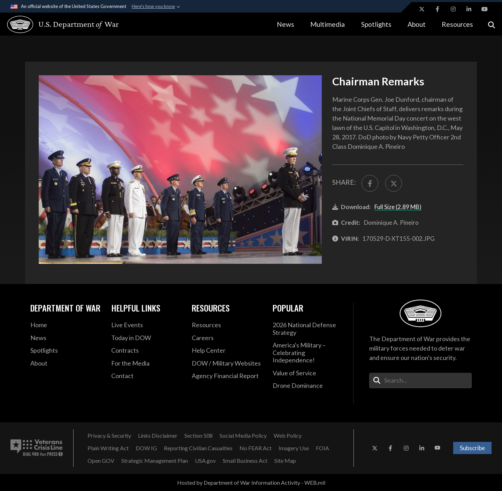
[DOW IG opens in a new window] (146, 448)
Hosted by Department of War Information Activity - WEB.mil (251, 482)
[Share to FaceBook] (370, 183)
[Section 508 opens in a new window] (198, 435)
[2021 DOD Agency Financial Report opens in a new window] (227, 376)
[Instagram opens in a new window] (453, 9)
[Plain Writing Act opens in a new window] (108, 448)
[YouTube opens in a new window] (484, 9)
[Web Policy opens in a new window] (287, 435)
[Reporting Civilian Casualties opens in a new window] (198, 448)
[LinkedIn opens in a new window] (469, 9)
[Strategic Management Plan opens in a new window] (154, 460)
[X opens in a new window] (422, 9)
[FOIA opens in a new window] (322, 448)
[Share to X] (393, 183)
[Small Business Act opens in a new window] (245, 460)
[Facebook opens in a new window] (437, 9)
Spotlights (376, 24)
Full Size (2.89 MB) (397, 206)
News (285, 24)
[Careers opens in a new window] (227, 338)
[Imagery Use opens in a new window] (293, 448)
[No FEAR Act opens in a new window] (255, 448)
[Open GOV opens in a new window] (101, 460)
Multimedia (327, 24)
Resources (457, 24)
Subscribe (472, 448)
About (417, 24)
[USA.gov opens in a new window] (205, 460)
